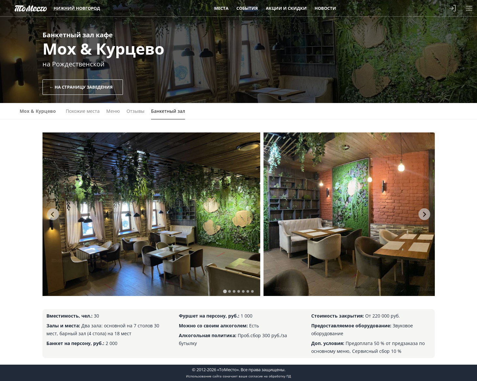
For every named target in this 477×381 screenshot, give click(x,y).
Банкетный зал (168, 111)
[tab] (225, 291)
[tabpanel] (152, 214)
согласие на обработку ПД (269, 376)
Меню (113, 111)
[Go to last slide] (53, 214)
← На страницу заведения (81, 87)
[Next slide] (424, 214)
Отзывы (136, 111)
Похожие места (83, 111)
